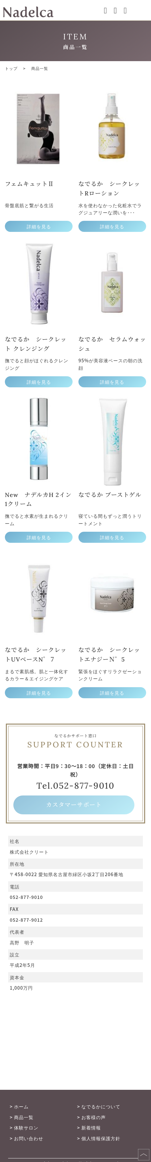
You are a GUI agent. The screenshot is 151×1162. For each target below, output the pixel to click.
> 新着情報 (89, 1127)
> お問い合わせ (26, 1138)
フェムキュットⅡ (29, 184)
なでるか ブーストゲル (110, 495)
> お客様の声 (91, 1117)
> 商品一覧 (22, 1117)
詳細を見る (39, 226)
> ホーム (19, 1106)
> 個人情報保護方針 (98, 1138)
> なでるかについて (98, 1106)
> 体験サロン (24, 1127)
